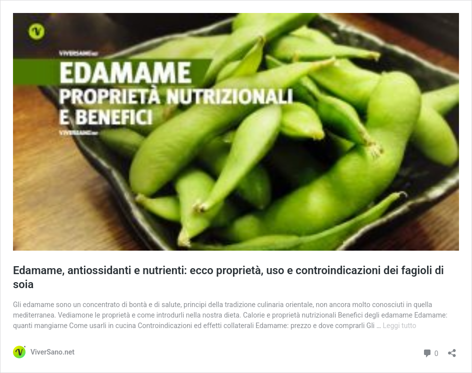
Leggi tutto (399, 326)
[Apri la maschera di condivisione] (452, 350)
